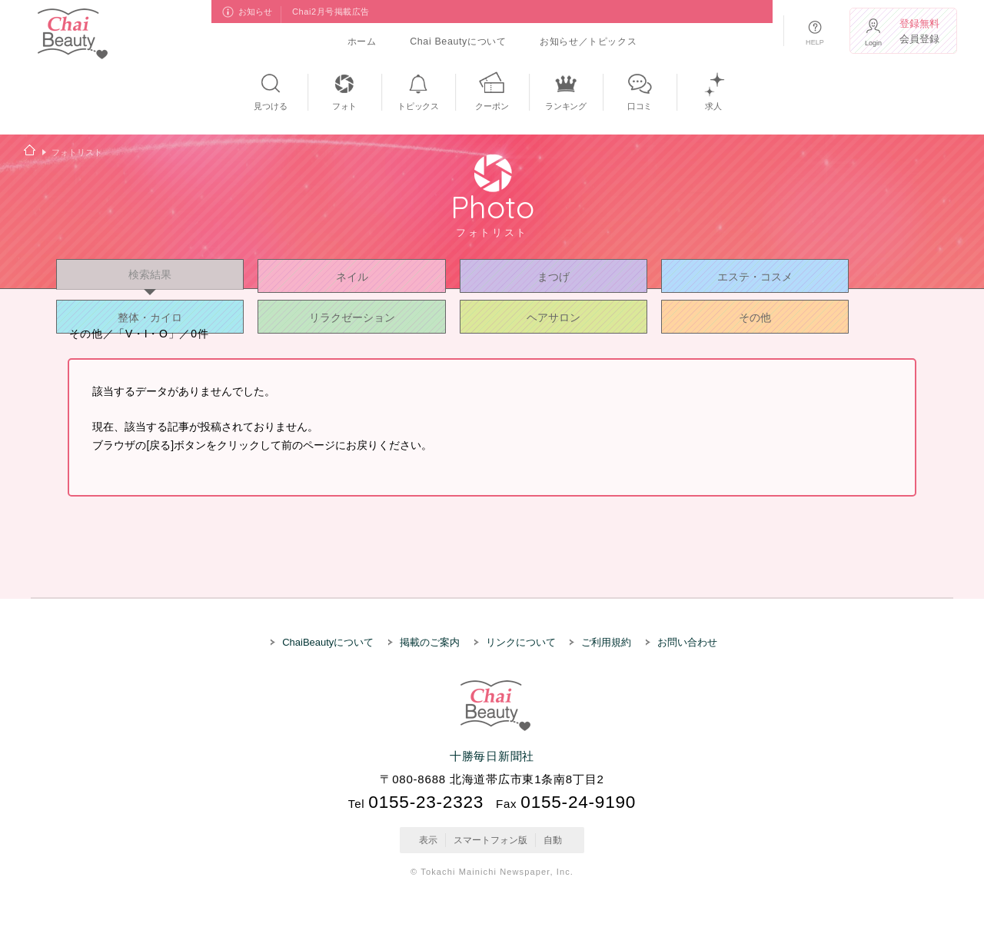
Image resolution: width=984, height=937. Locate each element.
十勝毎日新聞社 (492, 756)
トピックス (418, 106)
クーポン (491, 106)
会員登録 (920, 31)
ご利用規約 (606, 642)
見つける (270, 106)
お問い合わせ (687, 642)
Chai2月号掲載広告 (331, 11)
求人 (713, 106)
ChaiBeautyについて (328, 642)
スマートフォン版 (490, 840)
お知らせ (256, 11)
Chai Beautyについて (458, 41)
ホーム (362, 41)
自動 (553, 840)
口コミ (639, 106)
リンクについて (521, 642)
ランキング (566, 106)
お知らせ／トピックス (588, 41)
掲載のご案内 (430, 642)
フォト (344, 106)
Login (873, 43)
